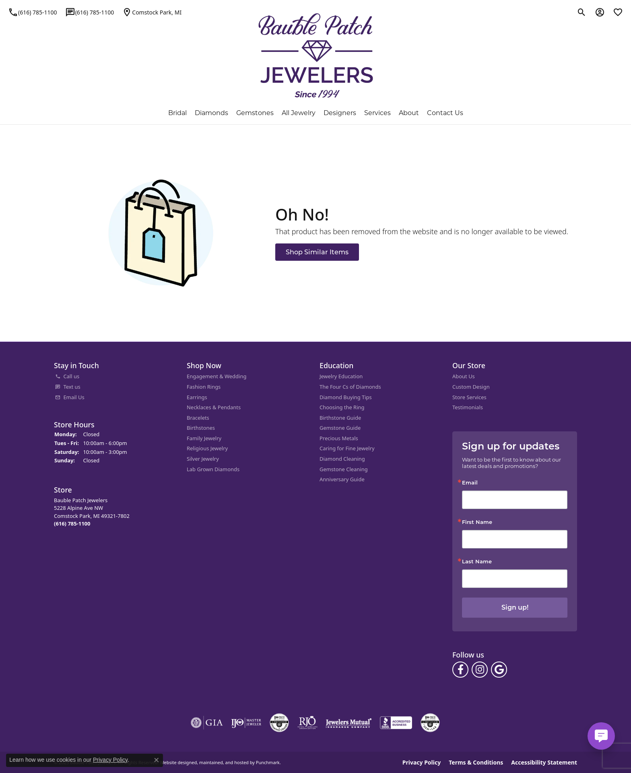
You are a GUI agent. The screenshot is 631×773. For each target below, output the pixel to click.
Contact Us (445, 113)
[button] (116, 365)
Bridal (177, 113)
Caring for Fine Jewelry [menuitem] (347, 448)
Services (377, 113)
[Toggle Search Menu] (582, 12)
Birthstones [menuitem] (201, 428)
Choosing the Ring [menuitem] (342, 407)
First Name (477, 521)
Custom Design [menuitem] (471, 386)
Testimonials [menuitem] (467, 407)
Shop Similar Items (317, 252)
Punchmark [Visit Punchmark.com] (268, 762)
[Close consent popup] (156, 760)
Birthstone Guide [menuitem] (340, 417)
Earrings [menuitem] (197, 397)
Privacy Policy (421, 762)
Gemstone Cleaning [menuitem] (344, 469)
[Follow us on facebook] (460, 669)
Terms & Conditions (476, 762)
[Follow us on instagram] (480, 669)
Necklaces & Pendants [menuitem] (214, 407)
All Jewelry (299, 113)
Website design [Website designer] (176, 762)
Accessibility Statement (544, 762)
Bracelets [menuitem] (198, 417)
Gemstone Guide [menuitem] (340, 428)
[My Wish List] (618, 12)
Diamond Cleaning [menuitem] (342, 459)
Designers (340, 113)
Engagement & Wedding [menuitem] (216, 376)
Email (470, 482)
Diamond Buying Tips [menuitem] (346, 397)
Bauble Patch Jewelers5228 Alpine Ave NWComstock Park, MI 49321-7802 (92, 511)
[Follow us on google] (499, 669)
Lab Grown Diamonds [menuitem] (213, 469)
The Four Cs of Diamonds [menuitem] (350, 386)
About (409, 113)
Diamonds (211, 113)
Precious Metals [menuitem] (339, 438)
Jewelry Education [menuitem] (341, 376)
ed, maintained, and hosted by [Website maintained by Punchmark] (223, 762)
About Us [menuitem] (463, 376)
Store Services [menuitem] (469, 397)
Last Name (477, 561)
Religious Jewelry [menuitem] (207, 448)
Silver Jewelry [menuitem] (203, 459)
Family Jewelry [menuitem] (204, 438)
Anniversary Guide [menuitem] (342, 479)
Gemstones (255, 113)
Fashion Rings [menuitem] (204, 386)
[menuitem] (116, 376)
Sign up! (514, 607)
